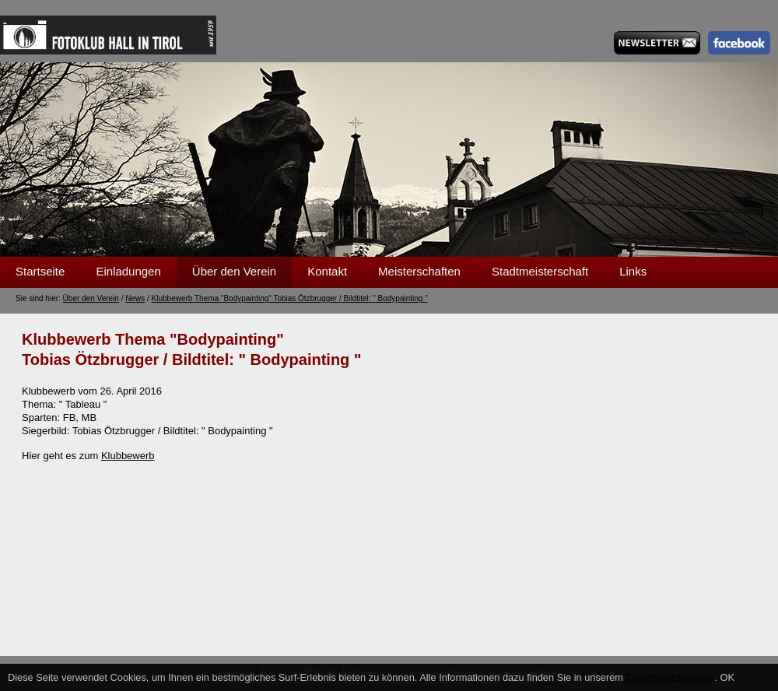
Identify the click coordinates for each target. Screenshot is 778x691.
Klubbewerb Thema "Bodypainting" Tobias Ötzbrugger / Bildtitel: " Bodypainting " (290, 298)
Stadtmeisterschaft (540, 271)
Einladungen (128, 271)
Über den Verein (234, 271)
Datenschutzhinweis (670, 677)
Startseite (40, 271)
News (135, 298)
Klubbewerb (128, 455)
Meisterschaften (419, 271)
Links (633, 271)
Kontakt (327, 271)
